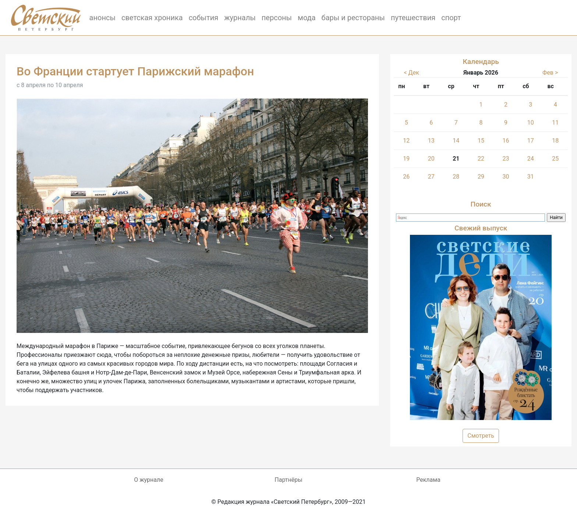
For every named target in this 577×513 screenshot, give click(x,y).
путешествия (413, 17)
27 (431, 176)
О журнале (148, 479)
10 (530, 122)
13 (431, 140)
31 (530, 176)
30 (505, 176)
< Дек (411, 72)
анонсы (102, 17)
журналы (240, 17)
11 (555, 122)
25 (555, 158)
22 (481, 158)
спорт (451, 17)
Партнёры (288, 479)
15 (481, 140)
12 (406, 140)
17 (530, 140)
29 (481, 176)
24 (530, 158)
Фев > (550, 72)
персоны (277, 17)
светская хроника (152, 17)
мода (307, 17)
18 (555, 140)
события (204, 17)
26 (406, 176)
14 (456, 140)
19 (406, 158)
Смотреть (480, 435)
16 (505, 140)
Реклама (428, 479)
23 (505, 158)
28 (456, 176)
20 (431, 158)
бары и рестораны (353, 17)
